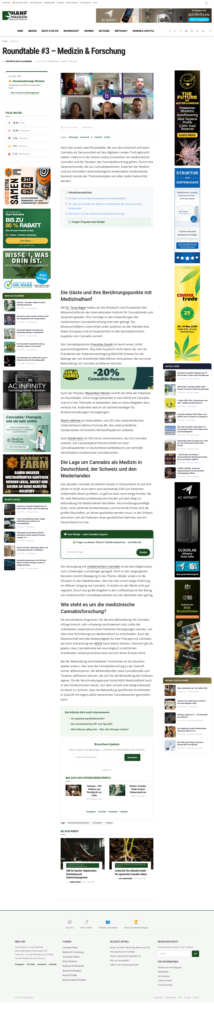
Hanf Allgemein (36, 2)
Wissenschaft (71, 31)
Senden (143, 552)
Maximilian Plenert (97, 393)
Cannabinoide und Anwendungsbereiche (77, 865)
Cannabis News (70, 947)
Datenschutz (170, 997)
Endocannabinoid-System (78, 823)
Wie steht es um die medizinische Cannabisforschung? (96, 213)
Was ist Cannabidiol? (119, 960)
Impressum (158, 997)
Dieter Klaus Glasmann (19, 61)
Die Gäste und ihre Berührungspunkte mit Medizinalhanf (97, 198)
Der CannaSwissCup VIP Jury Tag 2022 (92, 724)
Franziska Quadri (102, 344)
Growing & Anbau (71, 956)
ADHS (98, 643)
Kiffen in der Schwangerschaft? (124, 965)
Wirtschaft (121, 31)
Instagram (91, 811)
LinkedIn (98, 137)
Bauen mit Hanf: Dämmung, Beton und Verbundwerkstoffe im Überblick (130, 947)
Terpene (109, 823)
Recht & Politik (50, 31)
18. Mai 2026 (140, 879)
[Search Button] (210, 30)
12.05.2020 (41, 61)
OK (195, 953)
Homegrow (97, 823)
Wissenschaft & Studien (74, 980)
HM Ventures (164, 976)
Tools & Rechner (165, 985)
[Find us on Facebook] (170, 31)
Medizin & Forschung (73, 952)
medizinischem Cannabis (103, 566)
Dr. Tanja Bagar (76, 307)
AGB (180, 997)
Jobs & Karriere (165, 980)
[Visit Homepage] (20, 15)
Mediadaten (163, 972)
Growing (89, 31)
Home (4, 41)
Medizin (32, 31)
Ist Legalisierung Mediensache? (88, 718)
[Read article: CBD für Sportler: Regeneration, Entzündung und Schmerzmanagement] (83, 854)
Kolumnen (6, 2)
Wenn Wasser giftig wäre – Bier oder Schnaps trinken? (100, 729)
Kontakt (187, 997)
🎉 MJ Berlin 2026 (20, 2)
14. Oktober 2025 (94, 799)
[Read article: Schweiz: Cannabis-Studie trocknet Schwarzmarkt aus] (117, 790)
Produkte (60, 2)
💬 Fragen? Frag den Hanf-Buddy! (87, 222)
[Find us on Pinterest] (192, 31)
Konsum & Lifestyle (143, 31)
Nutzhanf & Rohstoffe (73, 966)
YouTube (102, 811)
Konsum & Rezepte (72, 970)
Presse (196, 997)
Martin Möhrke (70, 420)
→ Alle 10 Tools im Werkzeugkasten (24, 93)
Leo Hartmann (125, 879)
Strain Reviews (72, 2)
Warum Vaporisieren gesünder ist (125, 956)
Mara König (75, 882)
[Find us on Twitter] (180, 31)
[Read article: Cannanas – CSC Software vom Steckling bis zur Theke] (73, 790)
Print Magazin (85, 2)
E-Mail (107, 137)
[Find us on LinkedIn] (197, 31)
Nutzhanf (104, 31)
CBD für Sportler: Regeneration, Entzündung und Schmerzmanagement (81, 874)
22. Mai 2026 (88, 882)
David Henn (76, 438)
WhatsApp (73, 137)
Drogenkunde (49, 2)
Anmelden (132, 757)
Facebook (84, 137)
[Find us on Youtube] (186, 31)
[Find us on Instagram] (175, 31)
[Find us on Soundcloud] (203, 31)
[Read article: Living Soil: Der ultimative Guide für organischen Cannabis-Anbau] (131, 854)
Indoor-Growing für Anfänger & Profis (130, 865)
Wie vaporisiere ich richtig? (122, 952)
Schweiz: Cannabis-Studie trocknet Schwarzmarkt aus (138, 789)
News (20, 31)
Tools (95, 2)
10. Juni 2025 (138, 796)
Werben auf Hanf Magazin (170, 967)
